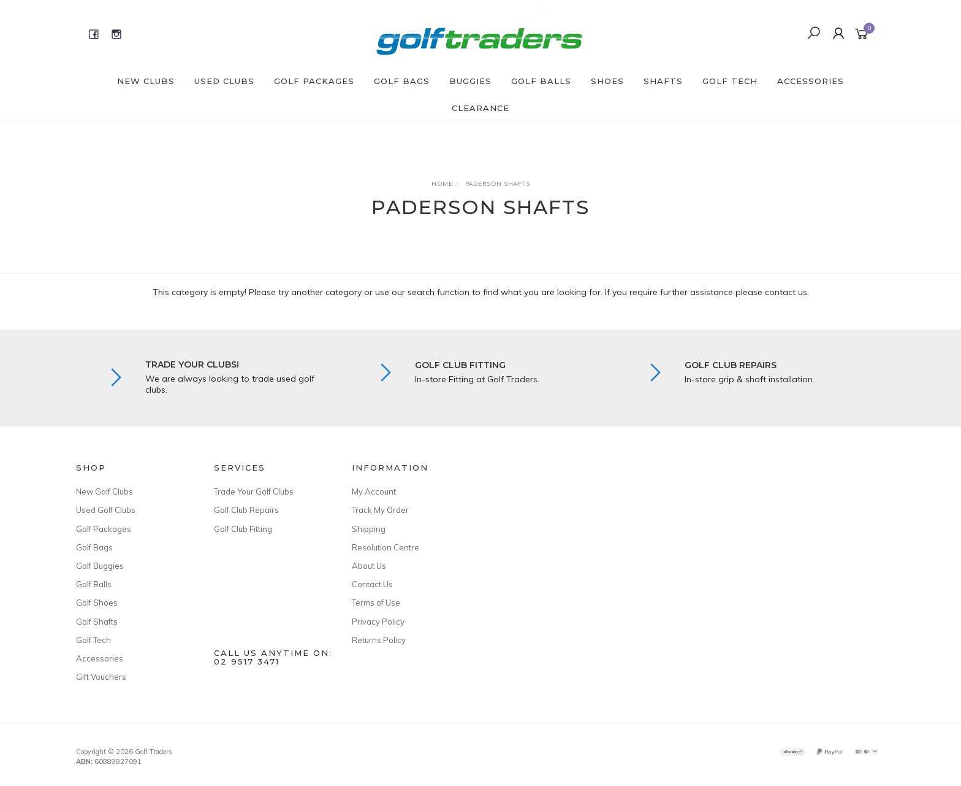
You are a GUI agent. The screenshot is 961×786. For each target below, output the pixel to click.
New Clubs (146, 81)
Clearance (480, 108)
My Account (374, 491)
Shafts (663, 81)
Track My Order (380, 510)
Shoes (607, 81)
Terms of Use (376, 602)
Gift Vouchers (101, 677)
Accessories (810, 81)
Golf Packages (314, 81)
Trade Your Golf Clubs (254, 491)
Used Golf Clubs (105, 510)
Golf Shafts (97, 621)
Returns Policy (379, 640)
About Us (369, 566)
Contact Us (372, 584)
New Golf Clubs (104, 491)
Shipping (369, 529)
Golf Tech (730, 81)
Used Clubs (224, 81)
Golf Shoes (97, 602)
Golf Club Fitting (243, 529)
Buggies (470, 81)
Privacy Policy (378, 621)
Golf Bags (402, 81)
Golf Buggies (100, 566)
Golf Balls (541, 81)
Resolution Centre (385, 547)
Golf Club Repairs (246, 510)
